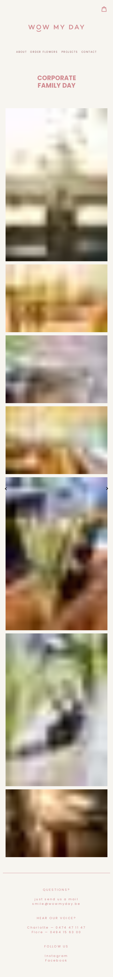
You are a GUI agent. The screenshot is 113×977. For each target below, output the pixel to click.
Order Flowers (44, 52)
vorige (6, 489)
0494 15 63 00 (65, 932)
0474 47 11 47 (71, 927)
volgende (107, 489)
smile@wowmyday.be (56, 903)
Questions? (56, 889)
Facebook (56, 960)
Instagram (56, 956)
